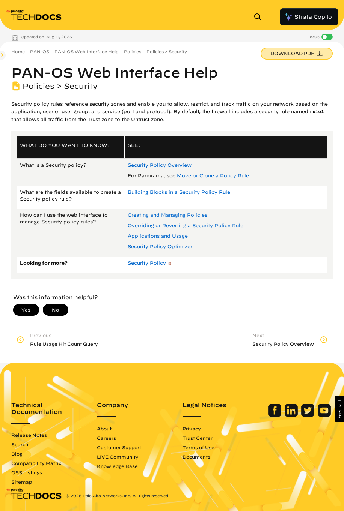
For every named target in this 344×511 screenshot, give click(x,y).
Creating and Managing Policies (167, 215)
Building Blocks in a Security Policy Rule (179, 192)
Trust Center (198, 438)
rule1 (317, 112)
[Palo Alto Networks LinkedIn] (292, 415)
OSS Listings (26, 472)
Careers (106, 438)
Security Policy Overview (160, 165)
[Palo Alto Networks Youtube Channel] (324, 415)
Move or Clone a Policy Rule (213, 175)
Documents (196, 456)
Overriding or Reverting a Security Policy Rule (185, 225)
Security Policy (147, 263)
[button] (339, 409)
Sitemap (21, 481)
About (104, 428)
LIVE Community (118, 456)
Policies (132, 51)
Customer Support (119, 447)
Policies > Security (166, 51)
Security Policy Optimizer (160, 246)
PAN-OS (39, 51)
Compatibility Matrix (36, 463)
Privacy (192, 428)
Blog (16, 453)
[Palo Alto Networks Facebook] (275, 415)
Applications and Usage (158, 236)
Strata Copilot (309, 16)
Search (19, 444)
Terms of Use (198, 447)
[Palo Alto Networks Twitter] (308, 415)
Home (18, 51)
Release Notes (29, 435)
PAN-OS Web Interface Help (86, 51)
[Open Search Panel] (260, 16)
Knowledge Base (117, 466)
